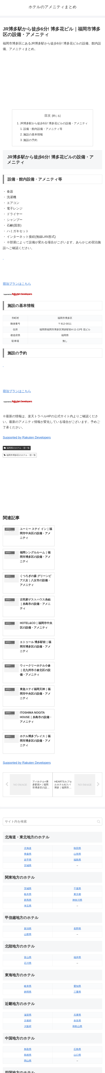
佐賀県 (27, 1005)
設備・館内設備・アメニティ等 (42, 129)
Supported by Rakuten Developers (27, 438)
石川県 (27, 850)
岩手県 (27, 747)
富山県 (27, 844)
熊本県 (27, 1016)
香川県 (27, 976)
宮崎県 (77, 1005)
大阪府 (27, 913)
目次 (47, 115)
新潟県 (27, 816)
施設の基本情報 (33, 134)
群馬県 (27, 787)
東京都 (77, 781)
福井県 (77, 844)
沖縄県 (77, 1016)
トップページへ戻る (27, 1061)
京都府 (27, 907)
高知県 (77, 976)
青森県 (27, 741)
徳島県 (27, 971)
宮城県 (27, 752)
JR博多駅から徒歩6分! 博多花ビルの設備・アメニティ (54, 123)
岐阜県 (27, 873)
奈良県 (77, 907)
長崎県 (27, 1011)
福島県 (77, 747)
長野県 (77, 816)
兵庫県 (77, 902)
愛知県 (77, 873)
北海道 (27, 735)
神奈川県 (77, 787)
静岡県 (27, 879)
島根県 (27, 942)
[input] (52, 709)
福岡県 (27, 999)
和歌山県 (77, 913)
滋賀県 (27, 902)
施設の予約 (30, 140)
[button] (99, 709)
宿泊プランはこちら (17, 284)
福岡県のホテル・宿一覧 (17, 448)
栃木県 (27, 781)
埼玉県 (27, 793)
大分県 (77, 999)
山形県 (77, 741)
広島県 (77, 936)
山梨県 (27, 821)
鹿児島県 (77, 1011)
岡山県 (27, 948)
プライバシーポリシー (78, 1061)
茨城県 (27, 775)
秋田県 (77, 735)
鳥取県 (27, 936)
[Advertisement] (52, 80)
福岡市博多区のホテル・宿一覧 (20, 455)
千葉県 (77, 775)
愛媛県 (77, 971)
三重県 (77, 879)
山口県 (77, 942)
